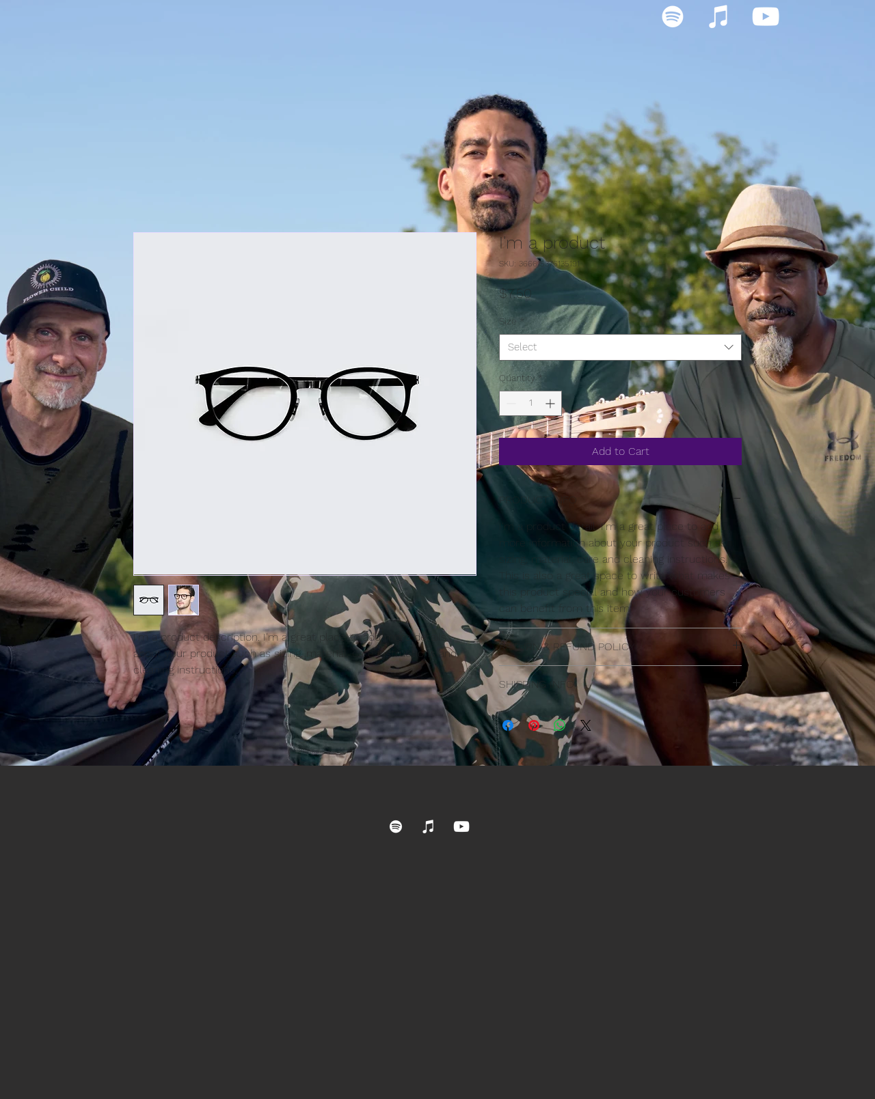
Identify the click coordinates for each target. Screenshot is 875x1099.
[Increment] (551, 403)
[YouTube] (765, 16)
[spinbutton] (530, 403)
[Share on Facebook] (508, 725)
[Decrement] (509, 403)
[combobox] (620, 347)
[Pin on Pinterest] (534, 725)
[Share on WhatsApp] (560, 725)
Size (511, 321)
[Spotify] (672, 16)
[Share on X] (586, 725)
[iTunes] (719, 16)
